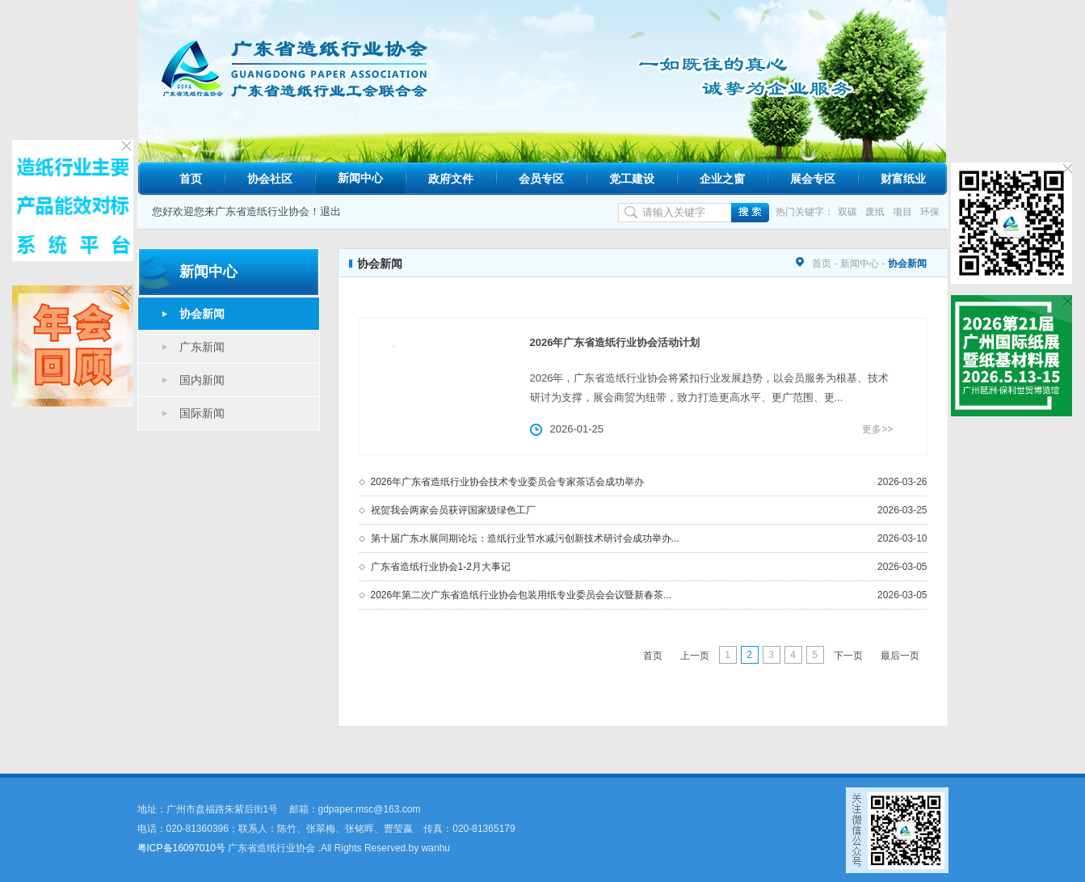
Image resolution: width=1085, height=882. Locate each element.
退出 (330, 211)
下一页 (848, 655)
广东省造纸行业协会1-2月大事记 (441, 566)
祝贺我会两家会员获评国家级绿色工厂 (453, 510)
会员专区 (541, 178)
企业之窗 (722, 178)
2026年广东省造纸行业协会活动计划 (615, 342)
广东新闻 (202, 346)
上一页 (694, 655)
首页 (190, 178)
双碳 (847, 211)
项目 (902, 211)
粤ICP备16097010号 (181, 848)
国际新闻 (202, 413)
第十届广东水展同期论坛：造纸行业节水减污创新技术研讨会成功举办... (525, 538)
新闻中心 (360, 177)
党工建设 (631, 178)
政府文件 (450, 178)
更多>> (877, 429)
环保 (930, 211)
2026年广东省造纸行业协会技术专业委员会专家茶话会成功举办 (508, 481)
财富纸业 (903, 178)
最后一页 (900, 655)
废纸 (875, 211)
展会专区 (812, 178)
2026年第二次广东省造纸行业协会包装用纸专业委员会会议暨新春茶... (521, 595)
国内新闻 (202, 379)
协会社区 (269, 178)
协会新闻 (202, 313)
